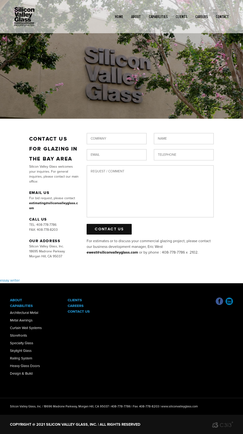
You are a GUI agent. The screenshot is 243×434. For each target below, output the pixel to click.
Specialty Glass (21, 343)
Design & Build (21, 373)
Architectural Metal (24, 313)
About (136, 16)
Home (119, 16)
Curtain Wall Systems (26, 328)
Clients (181, 16)
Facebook (219, 301)
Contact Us (79, 311)
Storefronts (18, 335)
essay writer (10, 280)
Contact (222, 16)
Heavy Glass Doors (25, 366)
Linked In (229, 301)
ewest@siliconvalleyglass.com (112, 252)
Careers (201, 16)
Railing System (21, 358)
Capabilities (158, 16)
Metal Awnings (21, 320)
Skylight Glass (21, 351)
